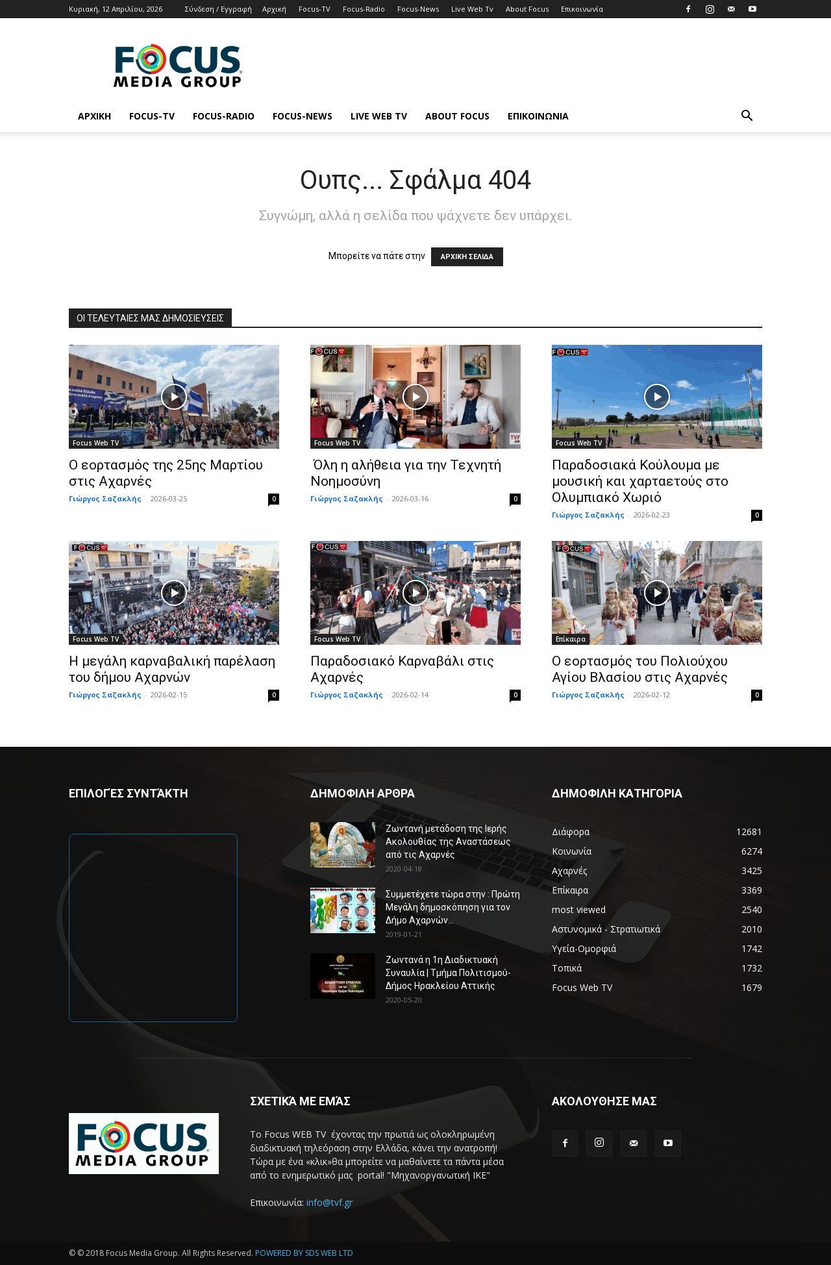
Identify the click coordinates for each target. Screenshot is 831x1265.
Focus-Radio (364, 9)
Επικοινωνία (582, 9)
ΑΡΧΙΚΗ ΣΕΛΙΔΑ (467, 257)
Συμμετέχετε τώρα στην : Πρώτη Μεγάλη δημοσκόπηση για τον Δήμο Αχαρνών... (453, 907)
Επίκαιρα (571, 639)
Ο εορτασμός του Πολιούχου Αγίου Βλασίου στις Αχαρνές (640, 669)
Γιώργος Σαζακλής (105, 498)
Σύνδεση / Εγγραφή (218, 9)
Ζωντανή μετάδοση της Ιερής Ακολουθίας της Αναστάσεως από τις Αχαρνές (448, 841)
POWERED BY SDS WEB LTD (304, 1253)
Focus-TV (314, 9)
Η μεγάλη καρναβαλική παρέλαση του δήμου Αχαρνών (172, 669)
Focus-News (418, 9)
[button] (746, 117)
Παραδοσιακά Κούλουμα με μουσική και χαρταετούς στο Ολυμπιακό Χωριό (640, 481)
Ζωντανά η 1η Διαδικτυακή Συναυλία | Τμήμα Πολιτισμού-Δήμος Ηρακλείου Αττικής (448, 973)
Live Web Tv (472, 9)
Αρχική (274, 9)
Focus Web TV (96, 442)
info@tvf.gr (329, 1202)
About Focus (527, 9)
